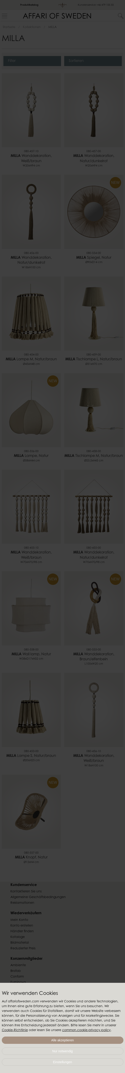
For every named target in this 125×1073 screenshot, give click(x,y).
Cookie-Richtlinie (15, 1030)
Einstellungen (62, 1062)
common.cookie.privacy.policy (86, 1030)
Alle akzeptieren (62, 1040)
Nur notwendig (62, 1051)
